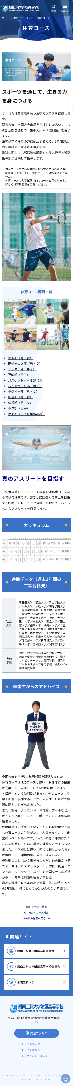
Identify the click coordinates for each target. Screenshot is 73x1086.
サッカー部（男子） (22, 369)
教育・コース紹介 (38, 912)
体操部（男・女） (20, 402)
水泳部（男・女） (20, 358)
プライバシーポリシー (37, 1055)
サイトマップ (32, 1044)
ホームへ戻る (39, 906)
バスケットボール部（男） (26, 380)
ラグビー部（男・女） (23, 391)
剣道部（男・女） (20, 397)
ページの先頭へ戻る (34, 918)
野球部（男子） (19, 374)
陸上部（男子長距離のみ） (26, 413)
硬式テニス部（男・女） (25, 363)
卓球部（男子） (19, 408)
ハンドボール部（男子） (25, 386)
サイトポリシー (33, 1050)
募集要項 (21, 184)
